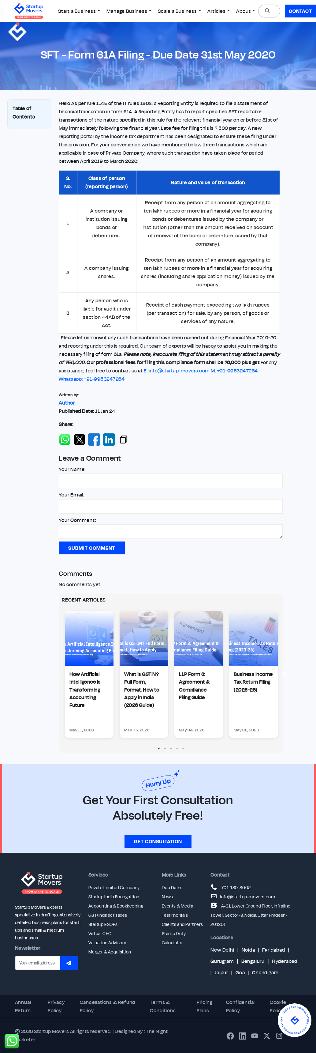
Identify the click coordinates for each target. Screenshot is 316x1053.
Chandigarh (265, 972)
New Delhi (222, 950)
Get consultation (158, 841)
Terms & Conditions (163, 1006)
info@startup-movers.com (247, 897)
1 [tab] (159, 748)
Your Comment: (77, 520)
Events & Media (177, 906)
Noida (248, 950)
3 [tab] (171, 748)
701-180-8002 (236, 887)
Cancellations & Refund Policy (108, 1006)
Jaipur (221, 972)
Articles (216, 11)
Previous (57, 674)
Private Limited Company (114, 887)
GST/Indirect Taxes (107, 915)
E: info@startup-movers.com (177, 371)
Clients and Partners (182, 924)
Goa (240, 972)
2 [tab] (165, 748)
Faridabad (273, 950)
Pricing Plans (205, 1006)
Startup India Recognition (113, 897)
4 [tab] (177, 748)
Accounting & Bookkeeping (115, 906)
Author (67, 403)
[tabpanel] (89, 674)
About (243, 11)
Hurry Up (158, 783)
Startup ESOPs (103, 924)
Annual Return (23, 1006)
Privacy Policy (56, 1006)
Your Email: (71, 495)
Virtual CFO (100, 933)
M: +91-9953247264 (234, 371)
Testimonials (175, 915)
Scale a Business (177, 11)
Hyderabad (284, 961)
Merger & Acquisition (110, 952)
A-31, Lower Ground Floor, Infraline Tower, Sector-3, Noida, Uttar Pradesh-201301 (250, 915)
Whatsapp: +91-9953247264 (92, 379)
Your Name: (72, 469)
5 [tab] (183, 748)
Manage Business (126, 11)
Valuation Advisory (107, 942)
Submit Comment (91, 548)
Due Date (171, 887)
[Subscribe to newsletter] (69, 963)
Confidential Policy (240, 1006)
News (167, 897)
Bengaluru (253, 961)
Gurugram (222, 961)
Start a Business (77, 11)
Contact (300, 11)
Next (284, 674)
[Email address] (38, 963)
